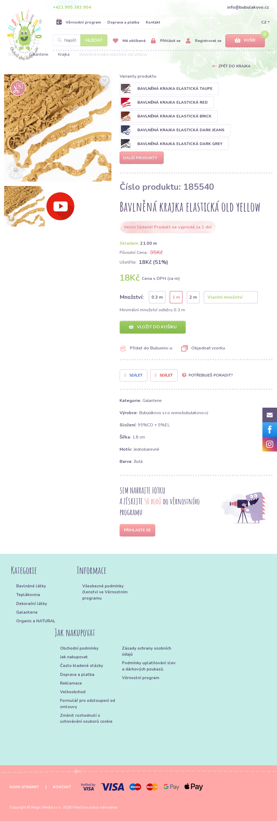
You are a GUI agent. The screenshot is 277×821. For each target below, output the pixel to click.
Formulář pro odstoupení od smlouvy (87, 703)
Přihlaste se (137, 530)
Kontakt (153, 22)
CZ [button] (263, 22)
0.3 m (157, 297)
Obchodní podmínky (79, 648)
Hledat (94, 40)
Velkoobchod (72, 692)
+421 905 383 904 (72, 7)
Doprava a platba (123, 22)
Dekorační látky (31, 603)
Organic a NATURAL (35, 621)
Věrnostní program (78, 22)
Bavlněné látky (31, 586)
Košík (245, 40)
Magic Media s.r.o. (46, 807)
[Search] (80, 40)
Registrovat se (203, 41)
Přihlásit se (165, 41)
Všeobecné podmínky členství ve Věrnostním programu (105, 592)
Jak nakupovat (74, 657)
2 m (193, 297)
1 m (176, 297)
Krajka (64, 54)
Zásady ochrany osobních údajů (146, 651)
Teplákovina (28, 594)
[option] (57, 128)
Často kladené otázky (81, 665)
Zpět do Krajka (234, 66)
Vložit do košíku (153, 327)
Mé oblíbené (129, 41)
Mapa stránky (24, 787)
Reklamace (71, 683)
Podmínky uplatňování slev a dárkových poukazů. (149, 666)
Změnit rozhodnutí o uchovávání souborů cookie (86, 718)
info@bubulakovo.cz (248, 7)
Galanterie (38, 54)
